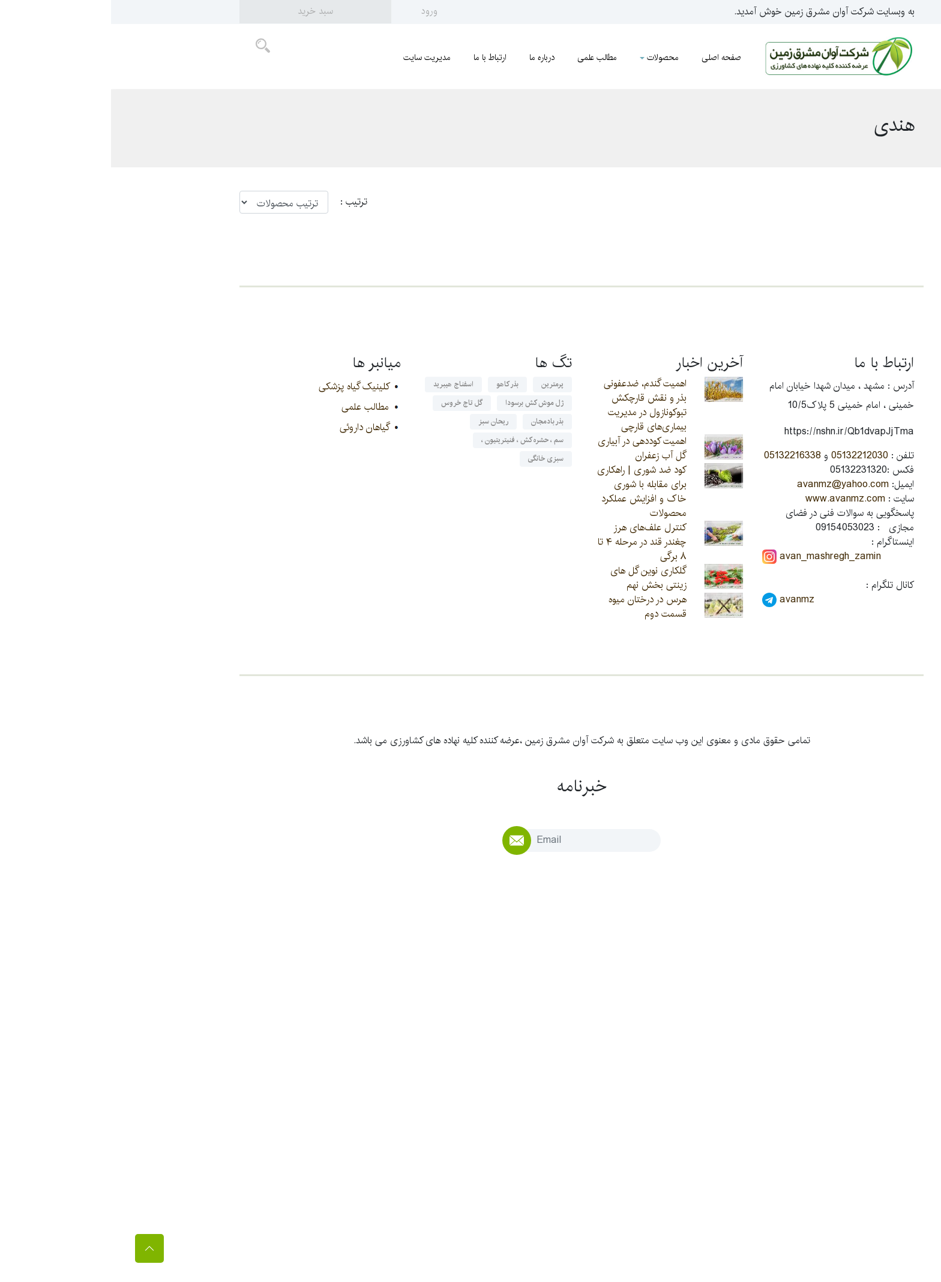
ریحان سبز (382, 421)
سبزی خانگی (434, 458)
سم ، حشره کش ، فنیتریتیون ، (411, 440)
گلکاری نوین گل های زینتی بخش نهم (537, 578)
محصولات (548, 57)
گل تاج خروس (350, 403)
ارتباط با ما (378, 57)
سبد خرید (204, 11)
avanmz (677, 600)
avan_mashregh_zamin (710, 557)
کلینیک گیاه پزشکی (243, 387)
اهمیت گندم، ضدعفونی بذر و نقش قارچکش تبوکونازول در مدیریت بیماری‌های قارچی (534, 405)
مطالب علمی (486, 57)
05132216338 (681, 456)
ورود (318, 11)
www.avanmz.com (734, 499)
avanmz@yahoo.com (732, 484)
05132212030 (748, 456)
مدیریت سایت (316, 57)
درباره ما (430, 57)
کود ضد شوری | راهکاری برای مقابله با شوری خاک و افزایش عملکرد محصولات (531, 491)
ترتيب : (236, 202)
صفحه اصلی (610, 57)
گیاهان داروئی (253, 427)
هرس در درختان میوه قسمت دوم (537, 607)
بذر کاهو (396, 384)
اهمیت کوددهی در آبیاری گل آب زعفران (531, 448)
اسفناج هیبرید (342, 384)
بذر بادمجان (436, 421)
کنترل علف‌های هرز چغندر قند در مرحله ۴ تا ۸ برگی (531, 542)
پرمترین (441, 384)
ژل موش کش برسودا (423, 403)
